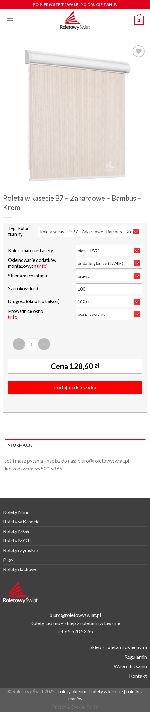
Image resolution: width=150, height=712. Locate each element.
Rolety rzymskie (20, 550)
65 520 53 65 (48, 468)
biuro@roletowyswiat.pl (103, 461)
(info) (42, 266)
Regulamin (135, 657)
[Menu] (10, 20)
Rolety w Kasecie (21, 521)
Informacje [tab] (19, 445)
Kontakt (138, 676)
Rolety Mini (15, 512)
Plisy (8, 560)
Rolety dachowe (20, 569)
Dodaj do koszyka (75, 387)
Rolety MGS (16, 531)
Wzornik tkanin (130, 666)
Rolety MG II (17, 540)
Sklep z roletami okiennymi (118, 647)
